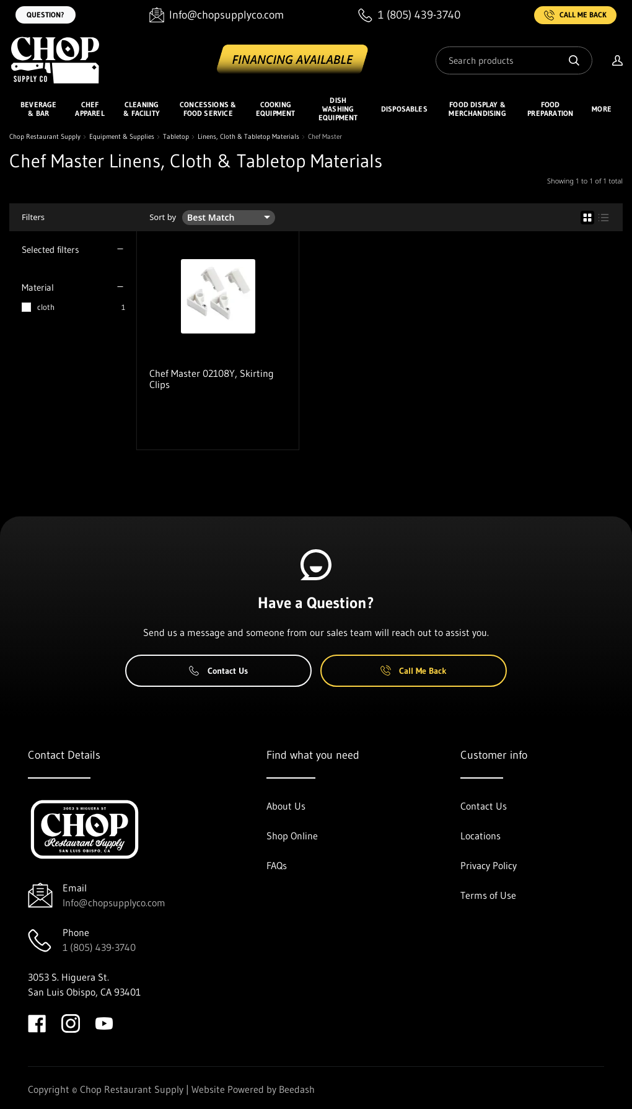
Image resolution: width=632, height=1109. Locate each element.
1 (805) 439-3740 (99, 947)
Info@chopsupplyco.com (114, 902)
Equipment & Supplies (121, 137)
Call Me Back (575, 15)
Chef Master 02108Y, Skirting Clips (211, 379)
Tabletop (176, 137)
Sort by (162, 217)
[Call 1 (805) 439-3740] (409, 15)
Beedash (297, 1089)
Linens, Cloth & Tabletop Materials (248, 137)
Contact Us (218, 670)
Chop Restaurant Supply (45, 137)
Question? (45, 14)
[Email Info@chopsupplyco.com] (216, 15)
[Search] (514, 60)
